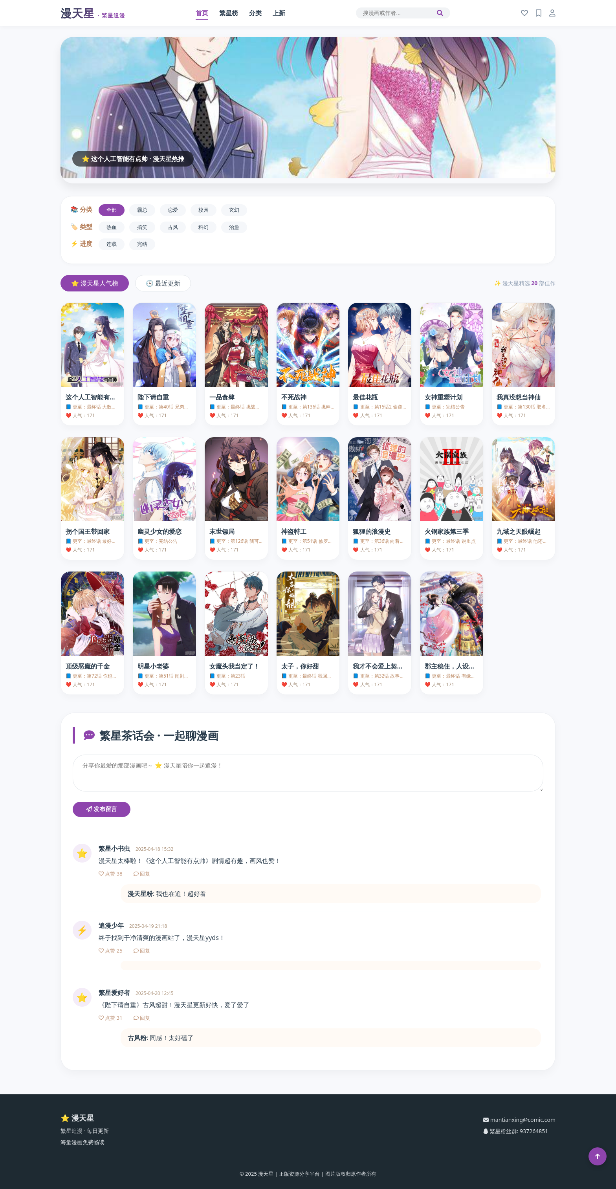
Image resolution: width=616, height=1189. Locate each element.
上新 (279, 13)
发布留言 (101, 809)
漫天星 (92, 12)
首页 (202, 13)
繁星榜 (228, 13)
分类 (255, 13)
